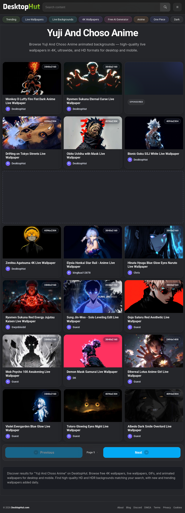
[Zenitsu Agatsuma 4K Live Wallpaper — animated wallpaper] (32, 252)
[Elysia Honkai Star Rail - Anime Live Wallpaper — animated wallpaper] (93, 252)
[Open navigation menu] (177, 7)
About (120, 507)
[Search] (165, 7)
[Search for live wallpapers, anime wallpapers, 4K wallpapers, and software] (101, 7)
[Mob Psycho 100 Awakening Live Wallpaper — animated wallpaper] (32, 360)
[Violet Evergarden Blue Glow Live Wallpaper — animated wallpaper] (32, 415)
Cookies (177, 507)
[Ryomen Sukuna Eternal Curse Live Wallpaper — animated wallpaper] (93, 88)
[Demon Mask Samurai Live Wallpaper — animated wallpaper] (93, 360)
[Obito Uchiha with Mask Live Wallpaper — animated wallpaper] (93, 142)
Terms (157, 507)
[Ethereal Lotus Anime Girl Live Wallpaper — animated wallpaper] (154, 360)
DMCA (147, 507)
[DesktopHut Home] (21, 7)
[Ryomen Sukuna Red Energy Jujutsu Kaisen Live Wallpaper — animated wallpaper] (32, 306)
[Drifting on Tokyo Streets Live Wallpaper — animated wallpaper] (32, 142)
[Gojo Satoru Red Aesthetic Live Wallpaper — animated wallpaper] (154, 306)
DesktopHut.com (20, 507)
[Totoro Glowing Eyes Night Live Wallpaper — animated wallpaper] (93, 415)
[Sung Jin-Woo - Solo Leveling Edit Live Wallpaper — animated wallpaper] (93, 306)
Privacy (167, 507)
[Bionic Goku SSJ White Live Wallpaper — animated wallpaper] (154, 142)
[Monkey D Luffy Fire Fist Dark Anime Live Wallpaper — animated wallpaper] (32, 88)
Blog (128, 507)
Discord (137, 507)
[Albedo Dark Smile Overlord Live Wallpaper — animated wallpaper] (154, 415)
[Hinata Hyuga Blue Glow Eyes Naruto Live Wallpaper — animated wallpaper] (154, 252)
